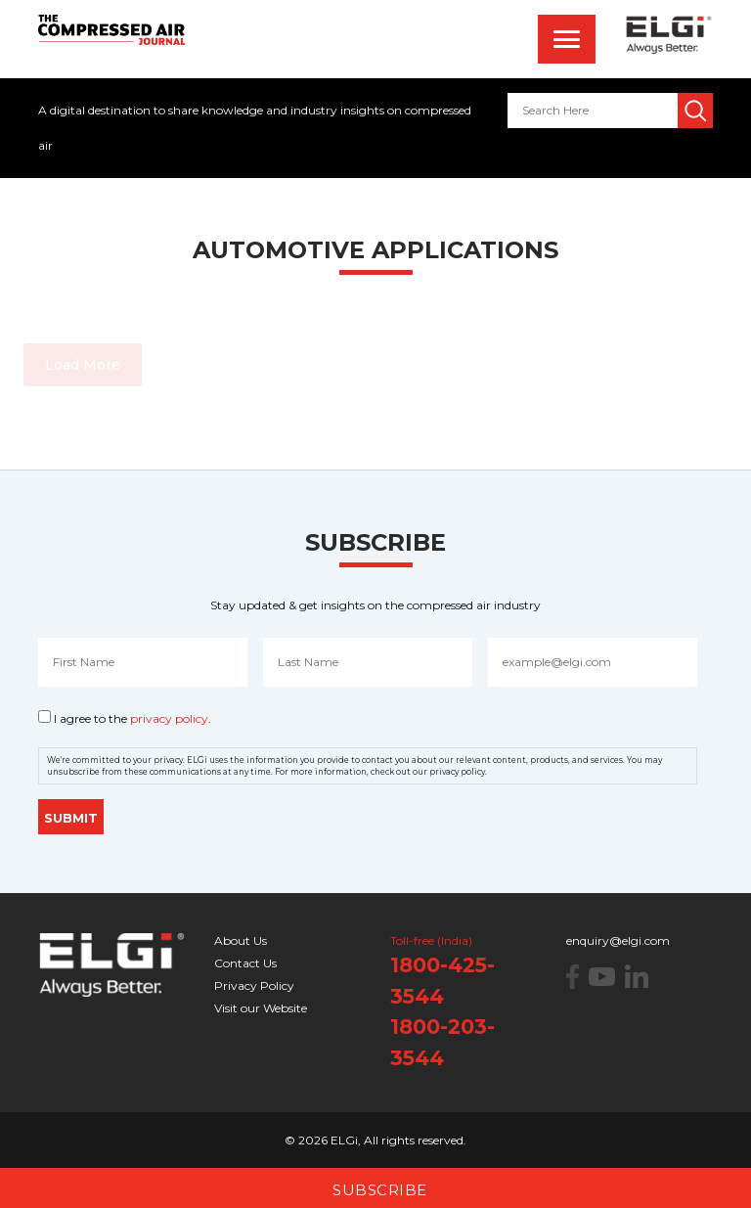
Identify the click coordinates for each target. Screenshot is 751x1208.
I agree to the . (132, 718)
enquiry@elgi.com (618, 940)
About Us (240, 940)
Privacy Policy (254, 985)
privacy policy (169, 718)
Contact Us (245, 963)
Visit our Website (260, 1008)
